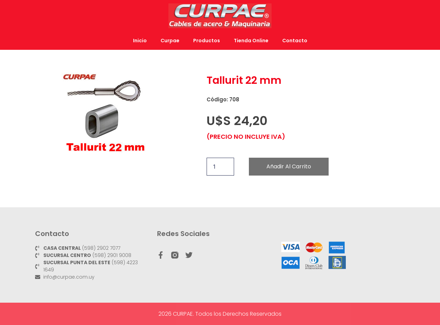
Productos (206, 40)
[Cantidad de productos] (220, 167)
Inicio (140, 40)
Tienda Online (251, 40)
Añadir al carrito (288, 166)
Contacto (294, 40)
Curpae (170, 40)
